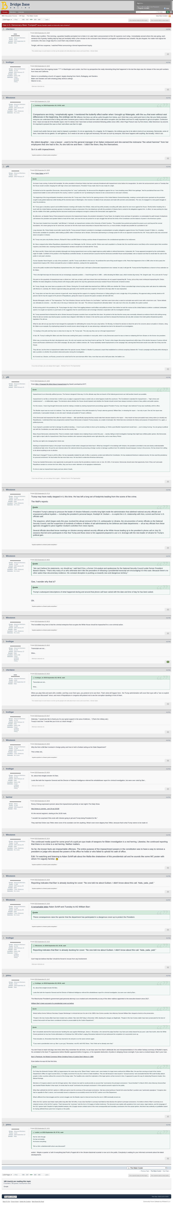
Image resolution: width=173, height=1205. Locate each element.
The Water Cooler (32, 16)
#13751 (168, 712)
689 (35, 19)
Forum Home (15, 1201)
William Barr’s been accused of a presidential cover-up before (52, 1003)
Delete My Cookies (25, 1201)
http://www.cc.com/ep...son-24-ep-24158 (45, 809)
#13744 (168, 166)
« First (15, 19)
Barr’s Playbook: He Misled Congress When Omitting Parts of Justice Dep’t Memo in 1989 (62, 1057)
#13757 (168, 900)
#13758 (168, 938)
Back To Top (6, 1201)
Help (166, 8)
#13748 (168, 618)
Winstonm (10, 98)
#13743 (168, 98)
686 (23, 19)
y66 (7, 166)
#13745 (168, 377)
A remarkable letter (39, 907)
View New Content (161, 16)
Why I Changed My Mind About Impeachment (51, 384)
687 (27, 19)
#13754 (168, 797)
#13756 (168, 876)
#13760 (168, 1125)
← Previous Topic (144, 1171)
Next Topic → (166, 1171)
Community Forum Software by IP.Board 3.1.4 (156, 1201)
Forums (5, 12)
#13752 (168, 740)
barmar (9, 797)
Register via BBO (143, 8)
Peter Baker (39, 173)
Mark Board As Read (38, 1201)
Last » (47, 19)
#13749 (168, 641)
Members (13, 12)
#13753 (168, 769)
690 (39, 19)
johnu (8, 975)
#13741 (168, 29)
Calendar (21, 12)
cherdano (10, 29)
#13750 (168, 670)
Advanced (170, 12)
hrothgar (10, 62)
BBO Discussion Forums (9, 16)
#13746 (168, 490)
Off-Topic (22, 16)
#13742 (168, 62)
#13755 (168, 835)
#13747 (168, 556)
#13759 (168, 975)
